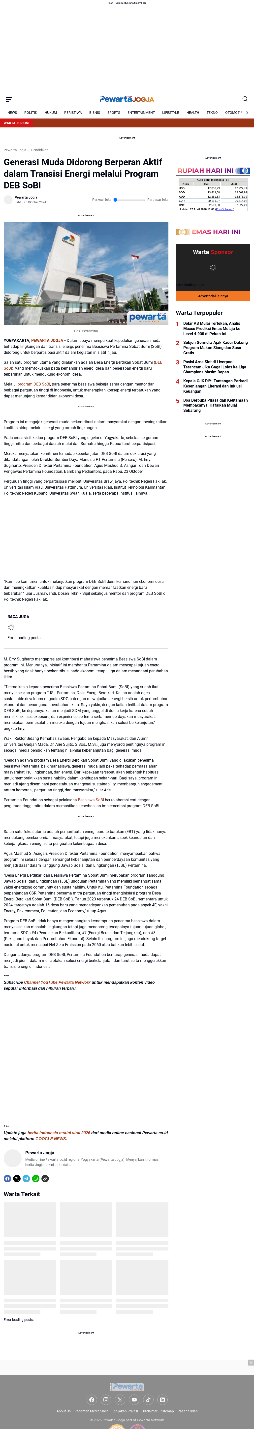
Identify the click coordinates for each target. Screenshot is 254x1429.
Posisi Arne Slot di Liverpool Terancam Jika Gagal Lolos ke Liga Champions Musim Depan (214, 367)
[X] (17, 1178)
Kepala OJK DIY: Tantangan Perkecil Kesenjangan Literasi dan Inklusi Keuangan (215, 386)
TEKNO (212, 113)
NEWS (12, 113)
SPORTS (113, 113)
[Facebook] (7, 1178)
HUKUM (51, 113)
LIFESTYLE (170, 113)
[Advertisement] (127, 1394)
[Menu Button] (9, 99)
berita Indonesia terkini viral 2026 (59, 1133)
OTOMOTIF (234, 113)
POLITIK (30, 113)
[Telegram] (26, 1178)
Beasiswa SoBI (91, 800)
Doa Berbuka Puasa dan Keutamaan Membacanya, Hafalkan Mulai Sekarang (215, 405)
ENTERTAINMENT (141, 113)
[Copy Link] (45, 1178)
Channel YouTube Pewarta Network (57, 982)
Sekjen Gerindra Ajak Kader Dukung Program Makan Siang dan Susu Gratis (215, 347)
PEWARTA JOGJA (47, 340)
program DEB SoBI (34, 384)
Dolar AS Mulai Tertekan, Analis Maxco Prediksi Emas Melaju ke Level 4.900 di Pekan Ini (211, 328)
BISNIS (94, 113)
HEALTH (193, 113)
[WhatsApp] (35, 1178)
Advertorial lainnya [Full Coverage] (213, 296)
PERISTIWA (73, 113)
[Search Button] (245, 99)
